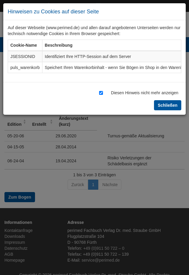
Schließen (167, 105)
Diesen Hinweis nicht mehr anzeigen (144, 92)
